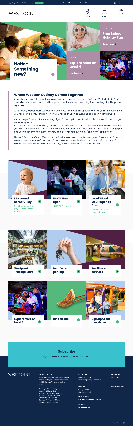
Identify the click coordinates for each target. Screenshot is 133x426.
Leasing (95, 3)
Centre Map (67, 3)
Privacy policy (83, 396)
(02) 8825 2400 (90, 378)
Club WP (81, 405)
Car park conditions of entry (89, 399)
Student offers (84, 408)
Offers (87, 3)
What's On (78, 3)
